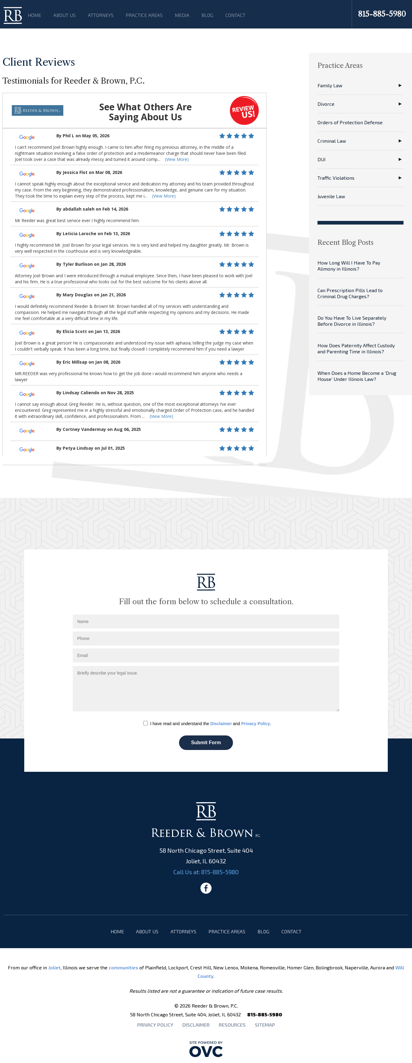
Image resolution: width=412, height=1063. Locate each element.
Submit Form (206, 742)
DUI (321, 159)
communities (123, 967)
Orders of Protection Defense (350, 122)
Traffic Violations (335, 178)
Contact (235, 15)
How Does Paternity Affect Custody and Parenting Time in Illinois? (356, 348)
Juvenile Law (331, 196)
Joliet (54, 967)
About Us (64, 15)
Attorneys (101, 15)
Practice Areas (144, 15)
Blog (207, 15)
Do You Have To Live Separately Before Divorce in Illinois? (351, 321)
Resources (232, 1025)
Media (182, 15)
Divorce (325, 104)
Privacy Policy (255, 723)
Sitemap (265, 1025)
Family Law (329, 85)
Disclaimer (221, 723)
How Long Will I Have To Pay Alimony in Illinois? (348, 266)
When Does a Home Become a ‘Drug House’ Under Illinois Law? (356, 376)
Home (34, 15)
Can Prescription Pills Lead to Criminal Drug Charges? (350, 293)
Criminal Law (331, 141)
